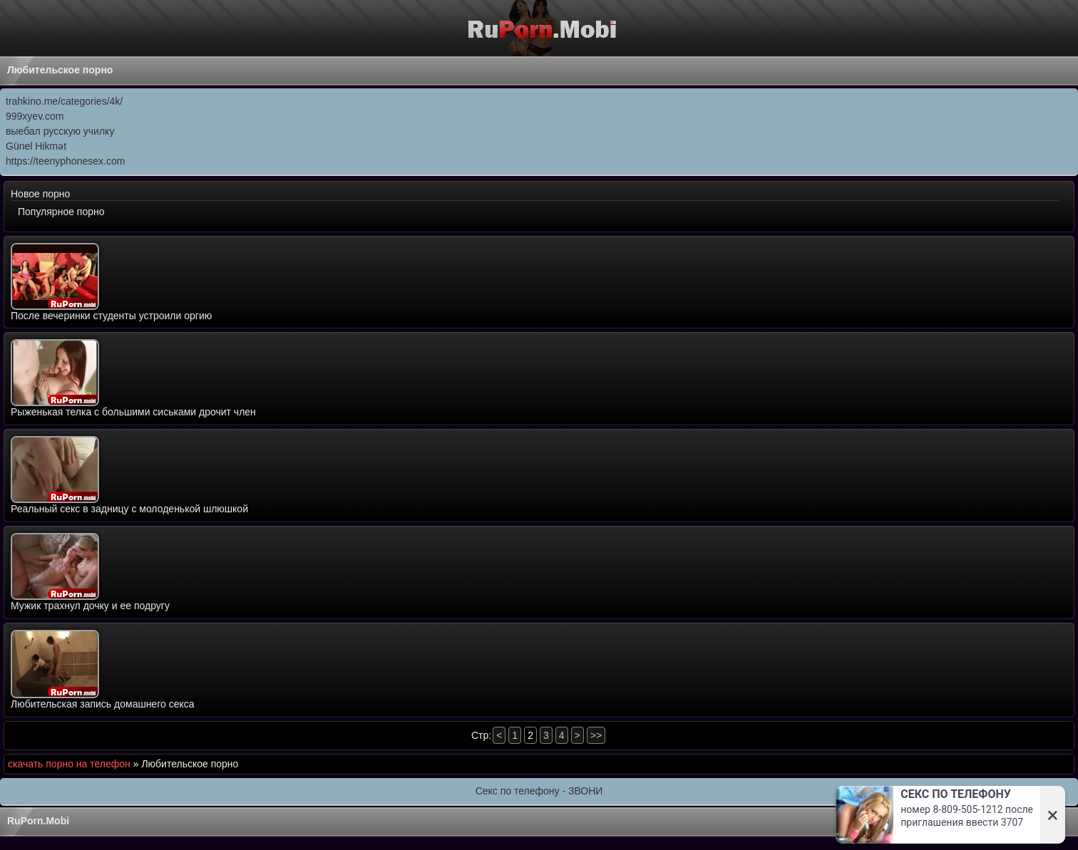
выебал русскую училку (60, 131)
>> (596, 735)
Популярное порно (61, 211)
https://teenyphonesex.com (65, 161)
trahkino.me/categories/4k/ (64, 101)
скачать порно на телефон (69, 763)
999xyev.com (34, 116)
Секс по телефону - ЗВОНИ (539, 791)
